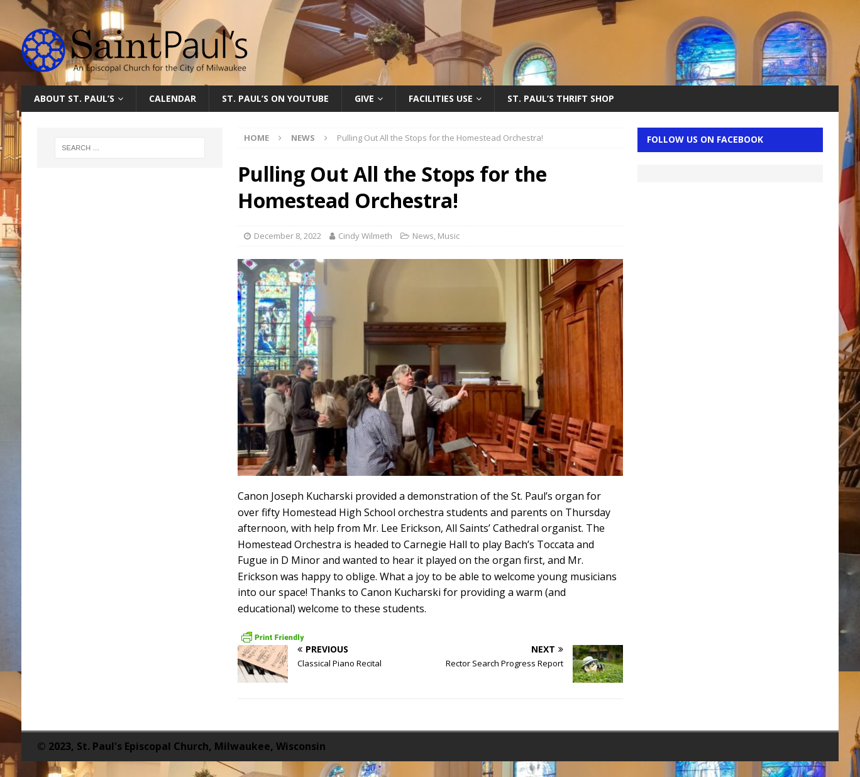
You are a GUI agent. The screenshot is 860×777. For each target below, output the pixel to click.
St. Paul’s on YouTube (275, 98)
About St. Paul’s (74, 98)
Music (449, 235)
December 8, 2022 (287, 235)
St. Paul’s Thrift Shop (560, 98)
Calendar (172, 98)
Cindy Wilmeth (365, 235)
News (423, 235)
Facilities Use (441, 98)
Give (364, 98)
